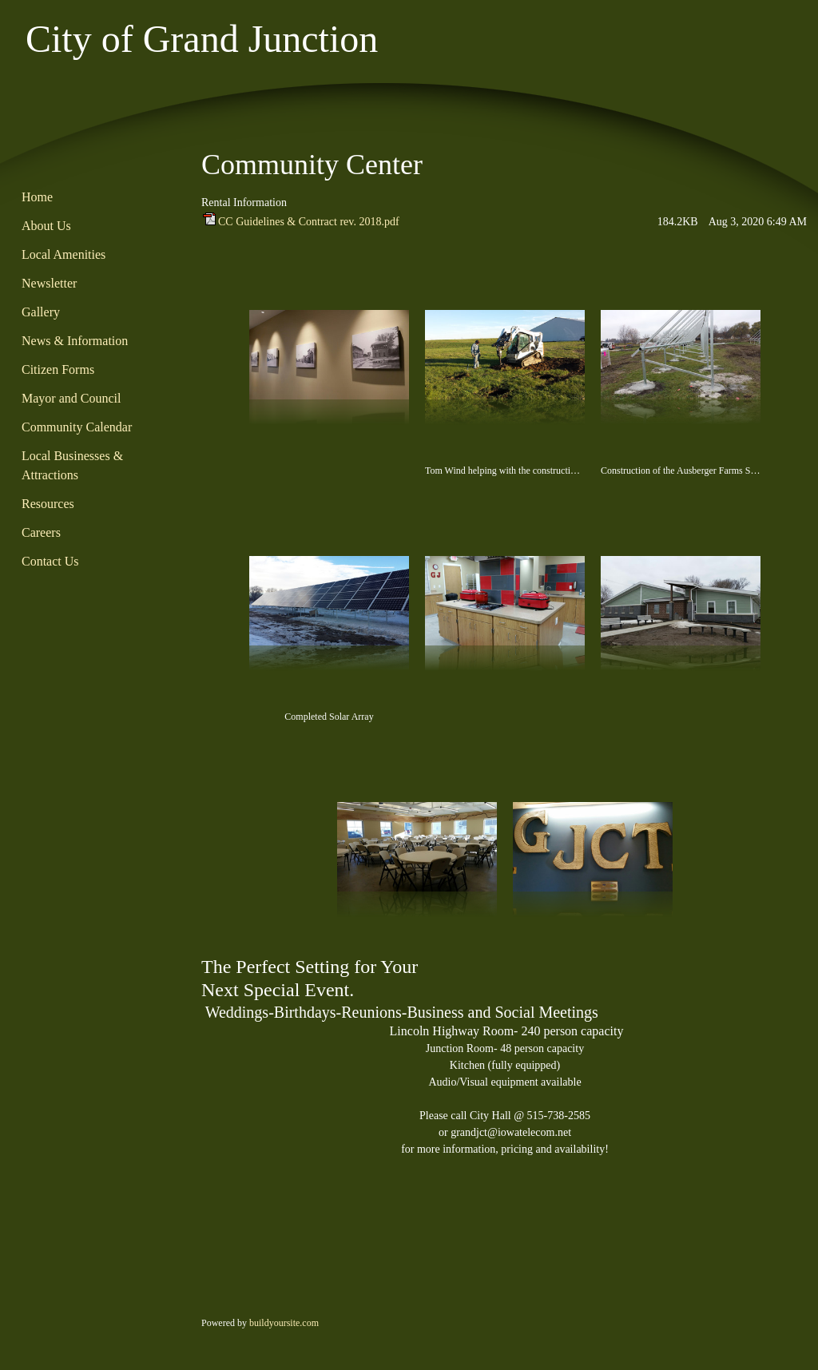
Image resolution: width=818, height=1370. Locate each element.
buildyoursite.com (284, 1322)
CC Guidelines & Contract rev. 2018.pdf (308, 222)
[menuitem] (93, 198)
